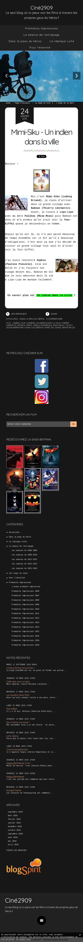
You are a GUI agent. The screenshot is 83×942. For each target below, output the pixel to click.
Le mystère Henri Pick (17, 695)
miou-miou (58, 325)
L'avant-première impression (26, 587)
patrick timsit (24, 325)
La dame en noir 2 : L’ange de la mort (54, 103)
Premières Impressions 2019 (25, 645)
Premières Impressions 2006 (25, 591)
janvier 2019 (14, 823)
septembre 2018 (15, 834)
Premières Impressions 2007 (25, 596)
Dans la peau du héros (25, 41)
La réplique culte (62, 41)
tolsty (69, 325)
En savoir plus (23, 939)
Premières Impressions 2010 (25, 609)
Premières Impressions (41, 28)
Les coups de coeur (18, 573)
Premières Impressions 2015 (25, 631)
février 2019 (14, 819)
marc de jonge (53, 327)
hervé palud (68, 327)
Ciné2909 (41, 7)
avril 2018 (13, 845)
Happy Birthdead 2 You (18, 763)
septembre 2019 (15, 812)
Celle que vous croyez (18, 681)
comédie (30, 323)
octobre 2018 (14, 830)
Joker (8, 103)
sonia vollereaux (34, 327)
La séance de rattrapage (41, 34)
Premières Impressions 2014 (25, 627)
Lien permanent (16, 314)
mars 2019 (12, 816)
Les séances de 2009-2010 (24, 555)
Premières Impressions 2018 (25, 640)
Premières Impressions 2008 (25, 600)
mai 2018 (12, 841)
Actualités (14, 532)
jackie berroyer (14, 327)
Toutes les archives (16, 850)
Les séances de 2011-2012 (24, 559)
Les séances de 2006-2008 (24, 550)
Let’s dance (12, 735)
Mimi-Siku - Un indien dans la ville (41, 136)
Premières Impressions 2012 (25, 618)
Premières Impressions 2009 (25, 605)
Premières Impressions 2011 (25, 614)
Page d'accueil (22, 103)
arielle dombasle (42, 325)
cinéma (16, 323)
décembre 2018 (15, 826)
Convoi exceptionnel (17, 749)
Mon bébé (11, 708)
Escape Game (13, 790)
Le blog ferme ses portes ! (20, 667)
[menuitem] (41, 28)
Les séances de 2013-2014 (24, 564)
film (23, 323)
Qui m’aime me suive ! (17, 722)
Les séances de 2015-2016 (24, 568)
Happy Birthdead (15, 776)
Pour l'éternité (39, 47)
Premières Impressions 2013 (25, 623)
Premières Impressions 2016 (25, 636)
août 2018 (12, 837)
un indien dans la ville (48, 323)
